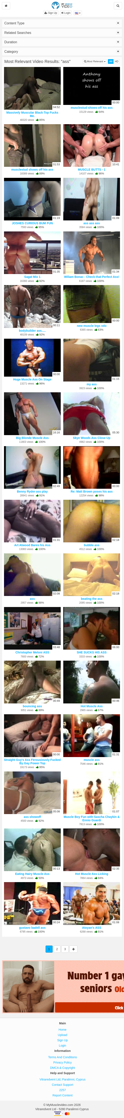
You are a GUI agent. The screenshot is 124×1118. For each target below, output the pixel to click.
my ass (91, 384)
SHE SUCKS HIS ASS (92, 652)
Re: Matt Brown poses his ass (92, 491)
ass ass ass (91, 223)
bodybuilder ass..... (32, 330)
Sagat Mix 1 (32, 276)
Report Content (62, 1095)
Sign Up (50, 12)
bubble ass (91, 545)
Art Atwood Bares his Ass (32, 545)
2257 (62, 1090)
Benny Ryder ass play (32, 491)
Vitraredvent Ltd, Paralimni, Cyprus (62, 1079)
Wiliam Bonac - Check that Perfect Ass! (91, 276)
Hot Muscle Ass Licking (91, 874)
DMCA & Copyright (62, 1067)
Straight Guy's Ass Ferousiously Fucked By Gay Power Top (32, 761)
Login (65, 12)
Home (62, 1029)
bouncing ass (32, 706)
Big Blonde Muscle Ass (32, 438)
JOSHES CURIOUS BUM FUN (32, 223)
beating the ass (91, 598)
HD (116, 61)
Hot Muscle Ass (92, 706)
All (110, 61)
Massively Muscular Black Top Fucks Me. (32, 114)
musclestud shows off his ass (92, 107)
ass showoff (32, 817)
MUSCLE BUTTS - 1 (91, 169)
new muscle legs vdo (91, 325)
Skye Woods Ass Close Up (91, 438)
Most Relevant (95, 61)
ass (32, 598)
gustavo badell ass (32, 927)
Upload (62, 1035)
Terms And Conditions (62, 1057)
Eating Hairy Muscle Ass (32, 874)
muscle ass (92, 760)
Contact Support (62, 1084)
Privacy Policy (62, 1062)
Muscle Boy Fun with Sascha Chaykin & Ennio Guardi (92, 818)
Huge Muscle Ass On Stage (32, 379)
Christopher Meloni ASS (32, 652)
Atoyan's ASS (91, 927)
